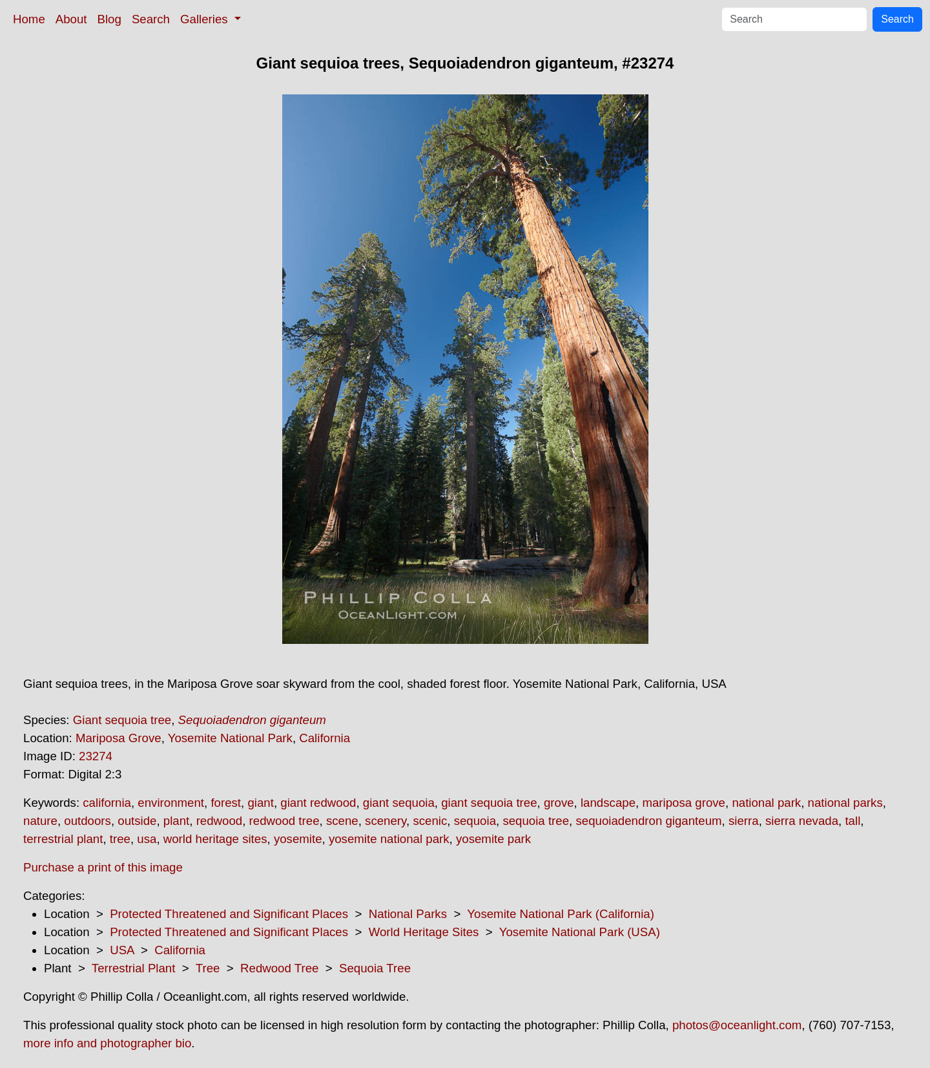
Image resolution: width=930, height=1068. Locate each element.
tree (120, 839)
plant (176, 821)
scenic (430, 821)
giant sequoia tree (489, 802)
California (324, 738)
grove (559, 802)
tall (852, 821)
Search (151, 19)
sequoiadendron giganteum (648, 821)
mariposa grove (683, 802)
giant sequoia (399, 802)
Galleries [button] (205, 19)
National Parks (408, 914)
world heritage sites (215, 839)
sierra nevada (801, 821)
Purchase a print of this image (103, 867)
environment (171, 802)
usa (146, 839)
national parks (845, 802)
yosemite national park (389, 839)
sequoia (475, 821)
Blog (109, 19)
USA (122, 950)
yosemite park (493, 839)
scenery (385, 821)
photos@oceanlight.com (736, 1025)
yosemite (298, 839)
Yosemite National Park (230, 738)
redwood (219, 821)
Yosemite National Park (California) (560, 914)
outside (137, 821)
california (107, 802)
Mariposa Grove (118, 738)
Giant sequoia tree (122, 720)
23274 (95, 756)
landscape (608, 802)
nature (40, 821)
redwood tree (284, 821)
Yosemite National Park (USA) (579, 932)
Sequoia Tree (375, 968)
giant (260, 802)
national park (766, 802)
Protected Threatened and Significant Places (229, 914)
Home (29, 19)
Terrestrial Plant (134, 968)
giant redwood (318, 802)
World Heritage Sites (424, 932)
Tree (208, 968)
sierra (743, 821)
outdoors (87, 821)
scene (342, 821)
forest (226, 802)
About (71, 19)
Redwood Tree (279, 968)
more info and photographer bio (107, 1043)
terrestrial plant (63, 839)
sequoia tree (535, 821)
